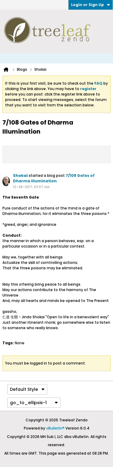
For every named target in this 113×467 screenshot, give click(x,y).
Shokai (20, 175)
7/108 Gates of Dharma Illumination (54, 178)
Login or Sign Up (90, 4)
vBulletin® (55, 428)
